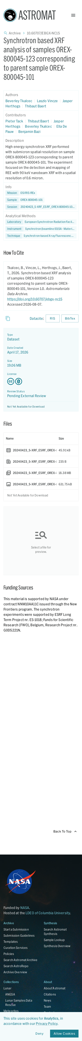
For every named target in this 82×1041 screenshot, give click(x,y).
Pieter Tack (14, 121)
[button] (24, 200)
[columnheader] (30, 438)
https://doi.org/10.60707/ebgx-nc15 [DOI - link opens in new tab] (34, 299)
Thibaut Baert (35, 106)
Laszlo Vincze (47, 101)
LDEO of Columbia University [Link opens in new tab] (48, 913)
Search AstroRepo (15, 966)
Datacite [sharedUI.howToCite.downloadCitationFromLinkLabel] (36, 318)
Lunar (7, 988)
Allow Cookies (64, 1034)
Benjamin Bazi (29, 131)
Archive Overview (15, 972)
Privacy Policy (47, 1023)
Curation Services (15, 948)
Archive (15, 33)
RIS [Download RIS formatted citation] (52, 318)
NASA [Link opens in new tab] (24, 908)
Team (47, 1006)
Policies (8, 954)
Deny (40, 1034)
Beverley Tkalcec (18, 101)
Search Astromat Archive (20, 960)
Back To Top (65, 832)
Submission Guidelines (19, 935)
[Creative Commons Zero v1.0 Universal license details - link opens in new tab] (41, 381)
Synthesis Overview (57, 946)
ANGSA (10, 994)
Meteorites (11, 1011)
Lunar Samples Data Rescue (18, 1003)
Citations (50, 994)
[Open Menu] (73, 15)
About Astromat (55, 988)
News (47, 1000)
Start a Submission (16, 929)
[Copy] (7, 318)
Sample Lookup (54, 940)
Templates (10, 941)
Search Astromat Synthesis (55, 932)
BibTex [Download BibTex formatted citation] (70, 318)
